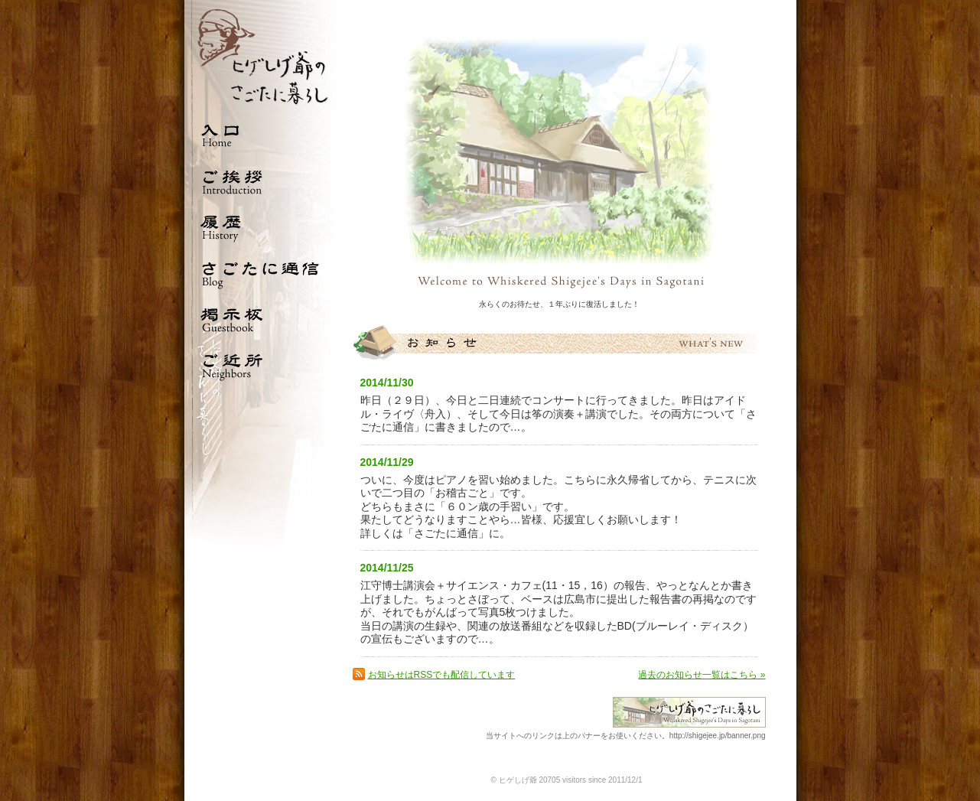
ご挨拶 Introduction (260, 181)
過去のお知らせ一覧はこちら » (701, 674)
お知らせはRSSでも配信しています (442, 674)
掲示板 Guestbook (260, 319)
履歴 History (260, 227)
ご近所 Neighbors (260, 365)
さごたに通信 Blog (260, 273)
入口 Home (260, 135)
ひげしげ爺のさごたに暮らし (260, 56)
